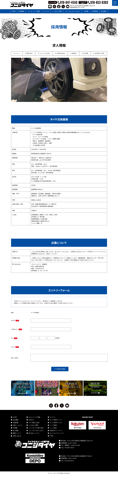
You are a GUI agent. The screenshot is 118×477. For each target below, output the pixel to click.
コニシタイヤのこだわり (72, 11)
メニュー (17, 53)
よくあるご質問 (57, 11)
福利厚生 (73, 53)
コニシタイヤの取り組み (35, 429)
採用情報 (95, 11)
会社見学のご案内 (98, 53)
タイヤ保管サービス (55, 424)
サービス (46, 11)
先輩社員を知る (60, 53)
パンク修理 (52, 427)
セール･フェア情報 (34, 11)
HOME (14, 11)
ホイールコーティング (56, 435)
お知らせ (30, 421)
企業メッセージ (17, 427)
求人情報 (85, 53)
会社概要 (103, 11)
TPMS (50, 437)
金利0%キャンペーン (55, 432)
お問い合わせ (16, 437)
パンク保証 (52, 429)
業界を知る (29, 53)
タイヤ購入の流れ (33, 424)
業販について (16, 435)
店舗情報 (21, 11)
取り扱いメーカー (33, 435)
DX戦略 (86, 11)
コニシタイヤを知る (44, 53)
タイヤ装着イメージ (55, 421)
